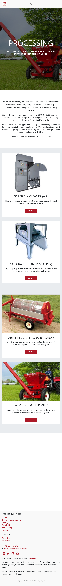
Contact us (6, 538)
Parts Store (6, 530)
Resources (6, 540)
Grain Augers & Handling (11, 520)
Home (4, 517)
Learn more (31, 210)
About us (32, 559)
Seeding (5, 522)
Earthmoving (7, 527)
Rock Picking (7, 525)
